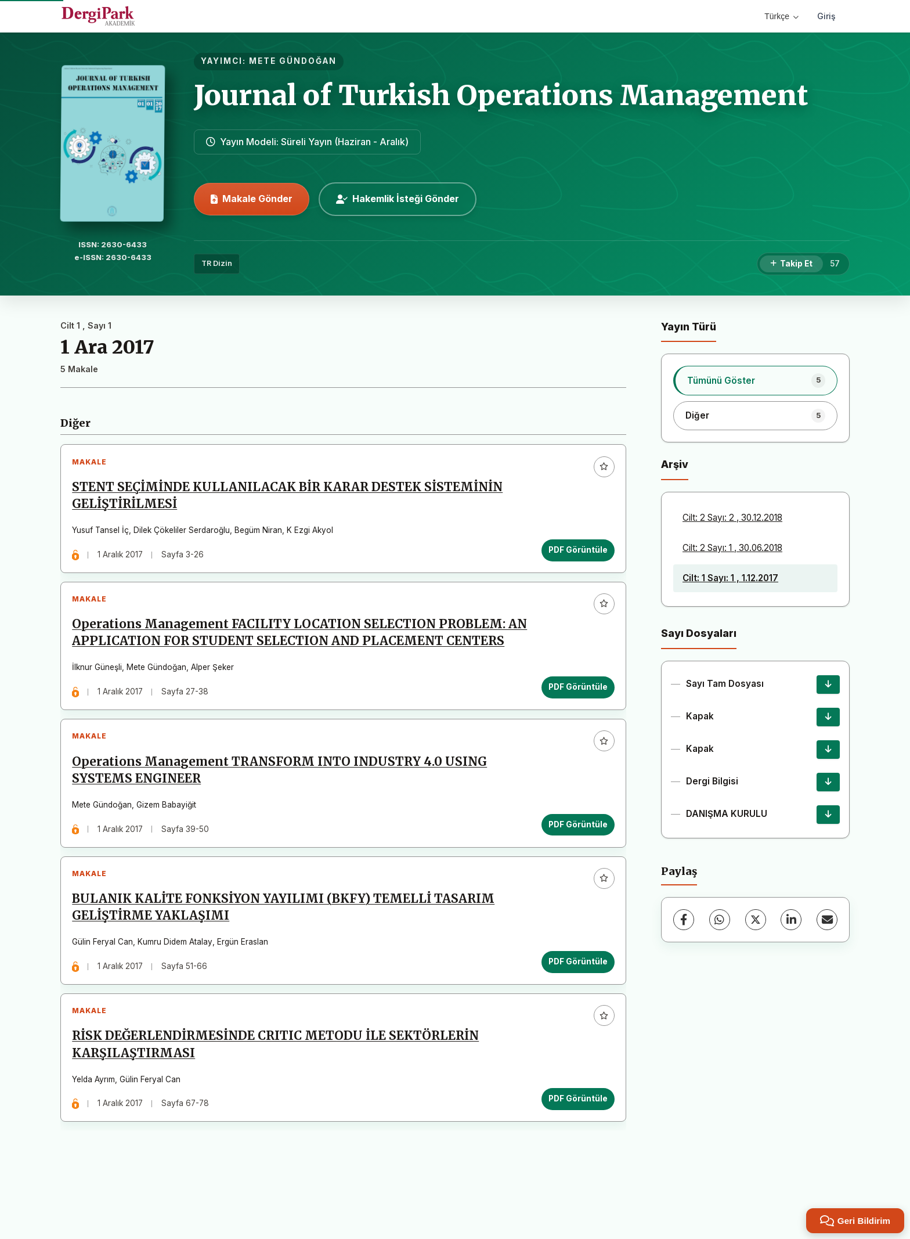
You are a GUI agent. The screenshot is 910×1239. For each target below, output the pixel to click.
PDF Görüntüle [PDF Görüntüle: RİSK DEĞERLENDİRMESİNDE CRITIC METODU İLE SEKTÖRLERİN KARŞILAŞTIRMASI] (574, 1145)
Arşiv (674, 464)
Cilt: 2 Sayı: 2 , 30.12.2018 (732, 517)
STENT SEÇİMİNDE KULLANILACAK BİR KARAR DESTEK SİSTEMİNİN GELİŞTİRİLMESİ (290, 499)
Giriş (826, 16)
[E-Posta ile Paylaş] (827, 919)
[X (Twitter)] (755, 919)
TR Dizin (216, 263)
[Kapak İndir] (828, 717)
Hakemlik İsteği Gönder (397, 198)
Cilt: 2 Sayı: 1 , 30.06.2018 (732, 547)
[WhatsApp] (719, 919)
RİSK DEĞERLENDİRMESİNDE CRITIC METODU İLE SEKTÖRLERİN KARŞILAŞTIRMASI (278, 1091)
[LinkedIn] (791, 919)
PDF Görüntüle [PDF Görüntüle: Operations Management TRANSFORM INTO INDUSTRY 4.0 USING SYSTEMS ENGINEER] (574, 858)
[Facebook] (683, 919)
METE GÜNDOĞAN (293, 61)
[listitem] (755, 380)
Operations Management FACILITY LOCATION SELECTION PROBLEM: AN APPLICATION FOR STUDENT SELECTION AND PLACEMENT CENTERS (292, 651)
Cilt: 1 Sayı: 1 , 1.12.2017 (730, 578)
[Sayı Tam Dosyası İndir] (828, 684)
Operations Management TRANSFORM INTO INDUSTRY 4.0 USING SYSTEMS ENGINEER (282, 804)
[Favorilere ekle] (600, 469)
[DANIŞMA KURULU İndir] (828, 814)
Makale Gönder (251, 198)
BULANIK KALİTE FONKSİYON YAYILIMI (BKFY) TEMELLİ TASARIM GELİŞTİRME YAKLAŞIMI (286, 947)
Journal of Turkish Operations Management (501, 95)
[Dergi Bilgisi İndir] (828, 782)
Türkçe (781, 16)
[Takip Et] (791, 264)
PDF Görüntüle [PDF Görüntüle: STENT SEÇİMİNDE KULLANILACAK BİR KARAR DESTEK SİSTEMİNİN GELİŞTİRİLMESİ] (574, 553)
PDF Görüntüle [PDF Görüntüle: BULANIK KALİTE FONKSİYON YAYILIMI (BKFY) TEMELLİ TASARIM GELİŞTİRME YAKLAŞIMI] (574, 1001)
